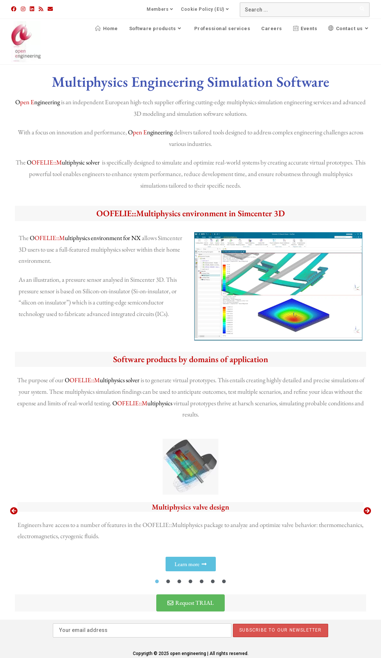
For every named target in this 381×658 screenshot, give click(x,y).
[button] (13, 511)
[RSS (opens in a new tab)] (40, 9)
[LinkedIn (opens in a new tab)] (32, 9)
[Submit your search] (362, 8)
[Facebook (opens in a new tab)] (15, 9)
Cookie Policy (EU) (206, 9)
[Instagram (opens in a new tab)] (23, 9)
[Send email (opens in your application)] (50, 9)
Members (161, 9)
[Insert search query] (305, 9)
